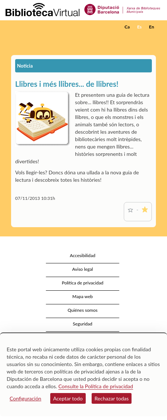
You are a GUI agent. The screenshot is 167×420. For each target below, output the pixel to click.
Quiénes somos (83, 310)
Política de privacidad (82, 283)
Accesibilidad (82, 255)
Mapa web (82, 296)
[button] (151, 38)
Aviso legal (82, 269)
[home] (42, 27)
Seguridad (82, 324)
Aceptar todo (68, 398)
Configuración (25, 398)
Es (139, 27)
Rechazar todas (112, 398)
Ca (127, 27)
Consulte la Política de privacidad (95, 386)
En (151, 27)
